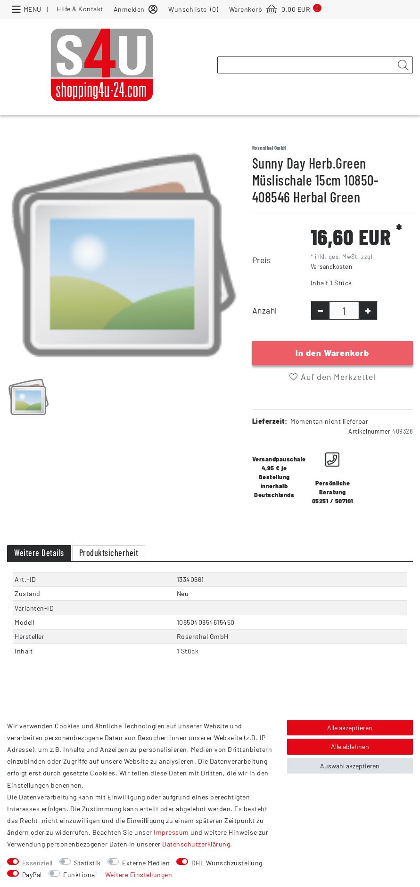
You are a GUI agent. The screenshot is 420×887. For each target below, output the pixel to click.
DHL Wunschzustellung (227, 863)
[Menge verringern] (320, 310)
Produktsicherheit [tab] (109, 553)
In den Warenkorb (332, 352)
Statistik (87, 863)
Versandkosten (332, 266)
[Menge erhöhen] (368, 310)
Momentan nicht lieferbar (329, 421)
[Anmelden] (135, 8)
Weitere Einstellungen (139, 875)
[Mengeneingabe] (344, 310)
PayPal (32, 875)
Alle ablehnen (350, 746)
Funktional (80, 875)
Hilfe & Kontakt (80, 9)
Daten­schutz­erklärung (196, 844)
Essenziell (37, 863)
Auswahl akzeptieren (349, 766)
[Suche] (403, 65)
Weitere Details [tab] (39, 553)
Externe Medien (146, 863)
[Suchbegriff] (315, 64)
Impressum (171, 832)
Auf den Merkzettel (332, 376)
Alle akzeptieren (349, 728)
